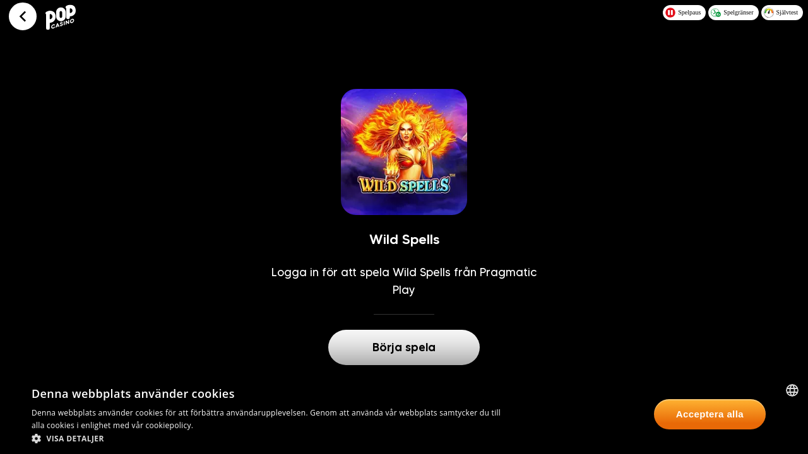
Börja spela (404, 347)
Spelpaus (683, 13)
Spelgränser (732, 13)
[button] (272, 438)
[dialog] (404, 414)
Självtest (781, 13)
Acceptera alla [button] (710, 414)
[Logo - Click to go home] (63, 16)
